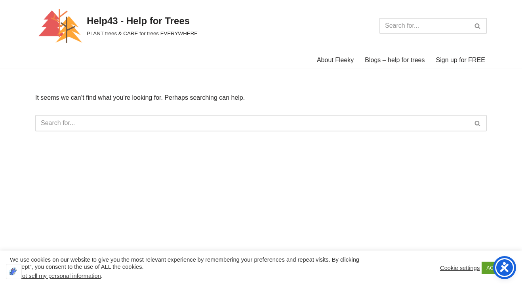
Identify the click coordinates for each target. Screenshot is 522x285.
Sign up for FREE (461, 60)
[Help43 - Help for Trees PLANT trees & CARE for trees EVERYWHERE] (116, 25)
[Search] (424, 26)
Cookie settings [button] (460, 268)
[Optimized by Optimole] (14, 271)
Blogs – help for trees (395, 60)
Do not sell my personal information (55, 276)
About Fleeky (335, 60)
